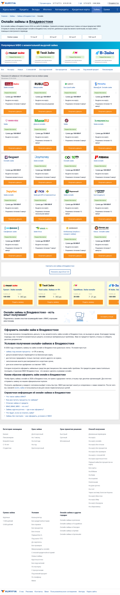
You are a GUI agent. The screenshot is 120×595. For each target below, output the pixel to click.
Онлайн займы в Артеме (69, 531)
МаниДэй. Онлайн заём (103, 87)
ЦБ (80, 3)
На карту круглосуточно (98, 459)
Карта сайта (92, 591)
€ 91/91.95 (67, 3)
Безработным (8, 441)
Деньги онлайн (39, 124)
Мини (34, 580)
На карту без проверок (97, 451)
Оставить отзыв (107, 317)
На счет (91, 489)
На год (34, 444)
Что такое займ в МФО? (16, 396)
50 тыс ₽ (72, 37)
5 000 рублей (8, 524)
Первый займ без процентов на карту (101, 463)
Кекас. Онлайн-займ (101, 231)
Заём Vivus (38, 231)
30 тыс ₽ (53, 37)
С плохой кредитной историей (43, 552)
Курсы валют (9, 9)
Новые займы (37, 556)
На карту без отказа (96, 444)
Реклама (29, 591)
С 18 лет (6, 444)
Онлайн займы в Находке (70, 527)
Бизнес (5, 434)
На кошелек (93, 478)
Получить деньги (15, 111)
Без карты (92, 468)
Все (2, 69)
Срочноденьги (99, 195)
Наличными (75, 69)
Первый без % (37, 535)
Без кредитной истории (40, 521)
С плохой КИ (31, 69)
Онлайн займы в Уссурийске (71, 523)
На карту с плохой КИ (97, 455)
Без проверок (37, 545)
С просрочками (37, 570)
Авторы (82, 591)
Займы (96, 9)
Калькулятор (37, 517)
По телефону (36, 577)
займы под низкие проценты (18, 351)
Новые (20, 69)
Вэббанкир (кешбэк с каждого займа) (72, 232)
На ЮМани (93, 471)
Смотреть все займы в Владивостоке (60, 266)
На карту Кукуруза (96, 503)
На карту (10, 69)
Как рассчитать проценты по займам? (22, 400)
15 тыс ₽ (33, 37)
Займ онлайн (9, 87)
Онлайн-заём (9, 161)
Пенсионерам (107, 69)
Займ (6, 124)
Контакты (39, 591)
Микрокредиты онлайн (40, 549)
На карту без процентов (98, 448)
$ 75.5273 (87, 3)
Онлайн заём (69, 161)
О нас (21, 591)
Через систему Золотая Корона (100, 492)
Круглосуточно (37, 559)
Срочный (63, 437)
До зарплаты (37, 542)
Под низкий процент (91, 69)
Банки (107, 9)
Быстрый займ (69, 87)
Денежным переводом (97, 434)
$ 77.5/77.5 (57, 3)
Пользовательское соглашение (63, 591)
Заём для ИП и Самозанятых (45, 195)
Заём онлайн (98, 124)
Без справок (36, 524)
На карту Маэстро (96, 496)
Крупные (6, 517)
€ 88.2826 (96, 3)
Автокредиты (62, 9)
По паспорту (36, 567)
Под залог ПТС (37, 538)
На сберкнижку (94, 506)
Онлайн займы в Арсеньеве (70, 534)
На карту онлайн (95, 441)
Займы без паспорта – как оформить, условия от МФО (29, 416)
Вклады (36, 9)
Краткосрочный (38, 448)
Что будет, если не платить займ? (20, 413)
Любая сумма (12, 37)
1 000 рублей (8, 521)
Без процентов (61, 69)
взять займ (19, 388)
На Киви (92, 475)
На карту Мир (94, 499)
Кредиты (24, 9)
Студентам (7, 448)
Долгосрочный (37, 434)
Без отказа (36, 531)
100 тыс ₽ (92, 37)
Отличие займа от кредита (17, 403)
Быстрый (63, 434)
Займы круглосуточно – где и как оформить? (25, 409)
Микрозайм (38, 87)
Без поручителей (45, 69)
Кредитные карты (81, 9)
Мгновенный (65, 441)
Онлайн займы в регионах (70, 520)
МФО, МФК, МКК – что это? (17, 406)
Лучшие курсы (45, 3)
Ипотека (47, 9)
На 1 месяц (36, 437)
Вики (47, 591)
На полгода (36, 441)
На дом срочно (94, 485)
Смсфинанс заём (10, 231)
